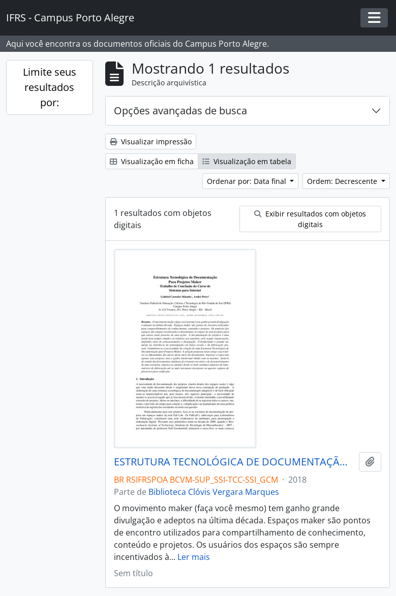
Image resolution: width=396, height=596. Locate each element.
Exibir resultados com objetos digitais (310, 219)
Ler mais (193, 556)
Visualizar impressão (151, 141)
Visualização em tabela (246, 161)
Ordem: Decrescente (343, 181)
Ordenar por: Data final (247, 181)
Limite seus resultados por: (49, 87)
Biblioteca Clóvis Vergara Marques (213, 491)
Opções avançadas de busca (180, 110)
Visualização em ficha (152, 161)
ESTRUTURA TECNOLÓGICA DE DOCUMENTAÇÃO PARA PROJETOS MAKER (234, 462)
